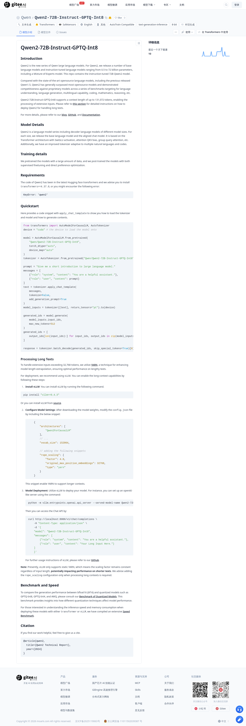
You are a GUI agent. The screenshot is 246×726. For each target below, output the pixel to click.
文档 (137, 696)
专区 (167, 4)
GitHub (72, 114)
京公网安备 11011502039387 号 (123, 721)
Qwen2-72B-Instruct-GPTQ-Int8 (69, 17)
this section (79, 103)
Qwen (26, 17)
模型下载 (149, 4)
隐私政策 (169, 696)
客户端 (138, 703)
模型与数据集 (67, 710)
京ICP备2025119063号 (87, 721)
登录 (236, 4)
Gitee (221, 708)
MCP (137, 683)
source (57, 403)
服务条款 (169, 689)
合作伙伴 (169, 703)
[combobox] (224, 721)
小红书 (200, 708)
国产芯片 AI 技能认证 (103, 683)
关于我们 (169, 683)
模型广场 (65, 683)
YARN (94, 364)
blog (64, 114)
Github (95, 560)
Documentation (91, 114)
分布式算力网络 (100, 696)
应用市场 (65, 703)
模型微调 (65, 696)
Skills (138, 689)
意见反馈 (140, 710)
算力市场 (65, 689)
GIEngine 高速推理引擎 (105, 689)
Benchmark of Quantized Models (98, 596)
